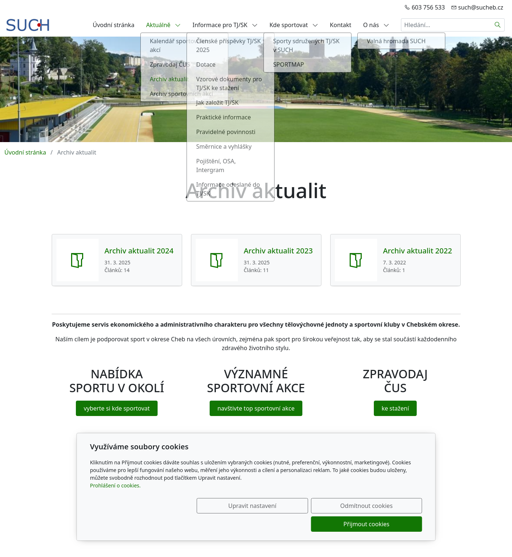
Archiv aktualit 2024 (138, 251)
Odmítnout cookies (313, 524)
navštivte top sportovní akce (256, 408)
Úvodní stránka (114, 25)
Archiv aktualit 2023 (278, 251)
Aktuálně (163, 25)
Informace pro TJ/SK (225, 25)
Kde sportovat (293, 25)
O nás (376, 25)
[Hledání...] (446, 24)
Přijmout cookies (387, 524)
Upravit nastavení (240, 524)
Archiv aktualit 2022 (417, 251)
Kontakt (340, 25)
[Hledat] (498, 24)
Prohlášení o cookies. (115, 503)
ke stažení (395, 408)
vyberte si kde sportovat (117, 408)
